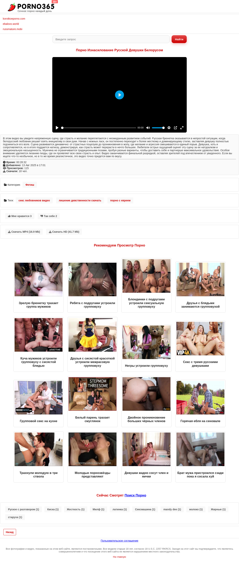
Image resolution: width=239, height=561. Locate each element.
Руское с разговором (23, 509)
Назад (10, 532)
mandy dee (172, 509)
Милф (98, 509)
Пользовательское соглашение (119, 540)
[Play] (57, 128)
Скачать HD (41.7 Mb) (64, 231)
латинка (120, 509)
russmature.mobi (12, 29)
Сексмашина (145, 509)
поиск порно (135, 495)
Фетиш (29, 184)
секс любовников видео (34, 200)
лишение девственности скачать (80, 200)
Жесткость (75, 509)
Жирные (218, 509)
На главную (119, 556)
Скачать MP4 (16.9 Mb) (24, 231)
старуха (15, 517)
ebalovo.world (11, 23)
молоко (196, 509)
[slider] (98, 128)
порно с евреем (120, 200)
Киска (53, 509)
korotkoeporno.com (14, 18)
